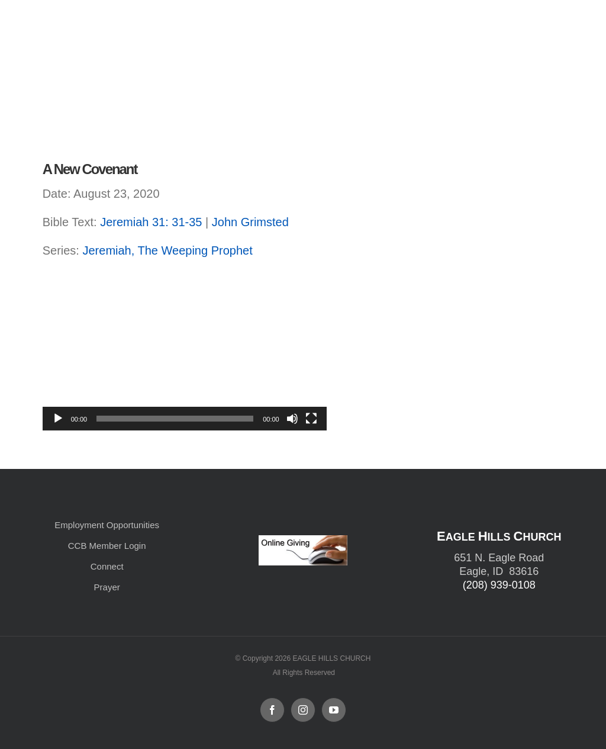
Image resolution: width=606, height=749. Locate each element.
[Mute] (292, 419)
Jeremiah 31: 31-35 (151, 222)
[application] (185, 350)
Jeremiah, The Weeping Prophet (167, 250)
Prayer (107, 587)
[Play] (58, 419)
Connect (107, 566)
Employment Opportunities (106, 524)
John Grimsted (250, 222)
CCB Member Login (107, 545)
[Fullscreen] (311, 419)
